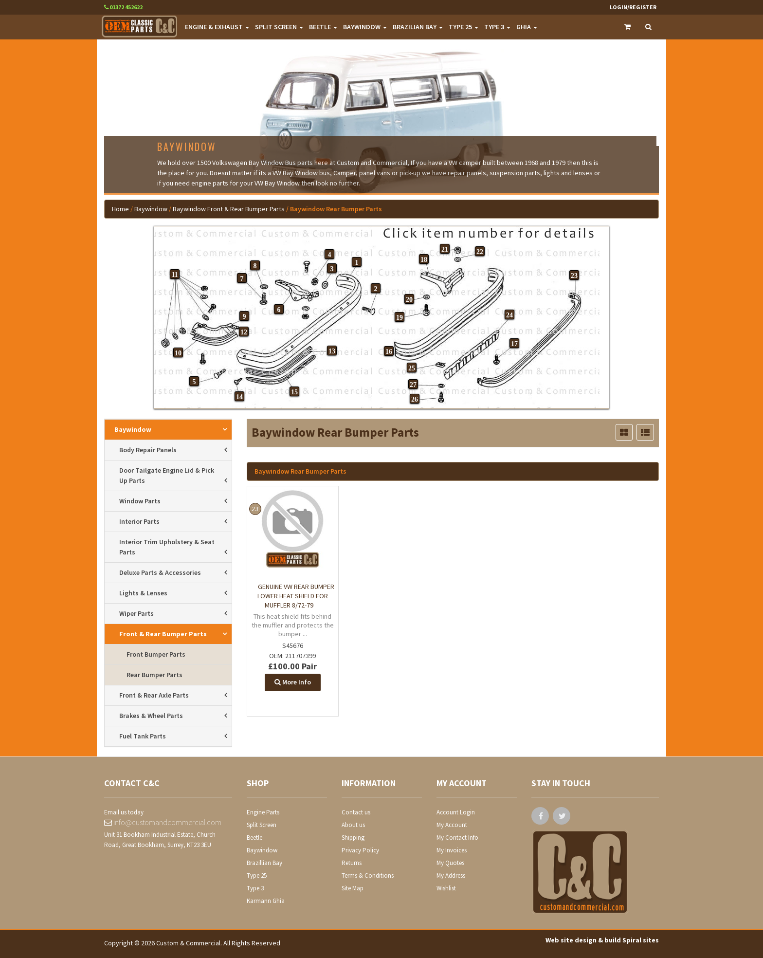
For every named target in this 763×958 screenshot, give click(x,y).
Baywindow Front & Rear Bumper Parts (229, 208)
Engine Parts (263, 812)
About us (353, 825)
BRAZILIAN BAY (418, 26)
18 (423, 259)
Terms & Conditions (368, 875)
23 (574, 275)
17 (514, 344)
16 (388, 351)
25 (411, 368)
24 (509, 315)
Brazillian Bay (264, 863)
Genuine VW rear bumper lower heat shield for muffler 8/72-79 (296, 595)
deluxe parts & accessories (160, 572)
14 (239, 397)
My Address (450, 875)
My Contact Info (457, 837)
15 (294, 392)
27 (413, 384)
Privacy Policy (360, 850)
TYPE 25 (463, 26)
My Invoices (451, 850)
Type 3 (255, 888)
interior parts (139, 521)
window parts (140, 501)
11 (174, 274)
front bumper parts (156, 654)
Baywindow (150, 208)
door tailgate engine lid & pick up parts (166, 475)
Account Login (455, 812)
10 (178, 353)
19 (399, 317)
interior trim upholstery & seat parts (167, 546)
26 (414, 399)
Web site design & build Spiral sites (602, 940)
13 (331, 351)
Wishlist (446, 888)
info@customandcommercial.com (162, 822)
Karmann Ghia (266, 901)
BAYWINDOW (365, 26)
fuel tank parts (142, 736)
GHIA (526, 26)
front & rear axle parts (154, 695)
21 (444, 249)
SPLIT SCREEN (279, 26)
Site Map (352, 888)
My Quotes (450, 863)
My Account (451, 825)
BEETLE (323, 26)
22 (479, 252)
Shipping (353, 837)
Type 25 (257, 875)
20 (409, 299)
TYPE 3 (497, 26)
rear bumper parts (154, 674)
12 (243, 332)
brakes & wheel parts (151, 715)
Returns (352, 863)
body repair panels (148, 449)
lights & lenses (143, 593)
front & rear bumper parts (163, 633)
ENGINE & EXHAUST (217, 26)
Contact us (356, 812)
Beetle (254, 837)
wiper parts (136, 613)
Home (120, 208)
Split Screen (261, 825)
